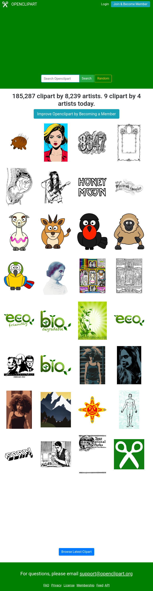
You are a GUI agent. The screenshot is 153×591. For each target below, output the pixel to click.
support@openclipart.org (105, 573)
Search (86, 78)
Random (103, 78)
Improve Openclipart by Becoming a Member (76, 114)
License (69, 585)
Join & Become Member (130, 4)
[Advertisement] (76, 42)
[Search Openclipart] (60, 78)
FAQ (46, 585)
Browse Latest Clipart (76, 552)
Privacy (56, 585)
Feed (99, 585)
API (107, 585)
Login (105, 4)
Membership (85, 585)
